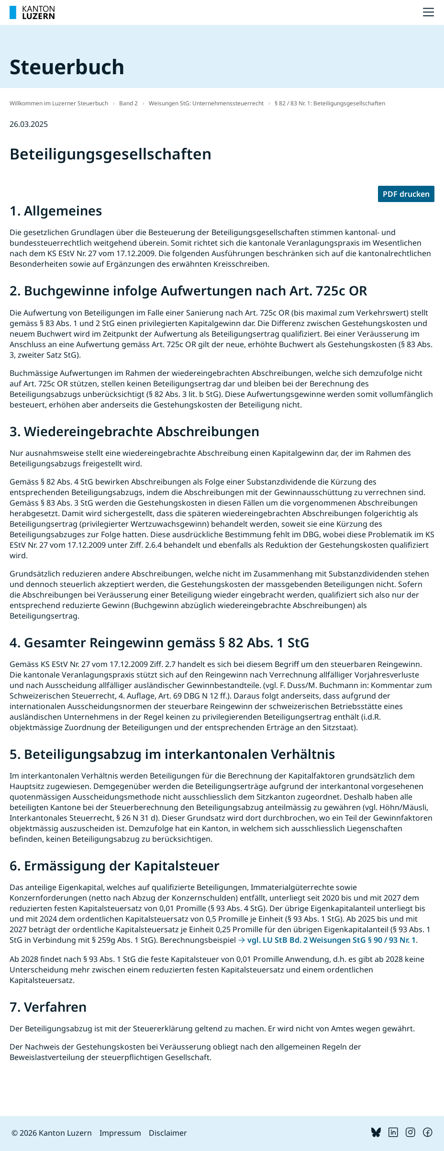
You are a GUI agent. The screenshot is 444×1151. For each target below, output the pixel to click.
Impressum (120, 1133)
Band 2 (128, 103)
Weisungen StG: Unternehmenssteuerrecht (206, 103)
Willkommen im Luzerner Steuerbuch (59, 103)
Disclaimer (168, 1133)
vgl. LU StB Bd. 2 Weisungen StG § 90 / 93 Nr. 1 (331, 940)
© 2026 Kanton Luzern (51, 1133)
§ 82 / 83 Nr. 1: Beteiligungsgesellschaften (330, 103)
